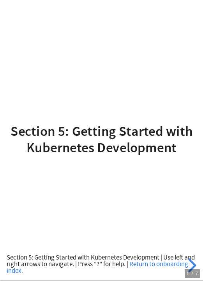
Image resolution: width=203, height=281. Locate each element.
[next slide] (191, 265)
